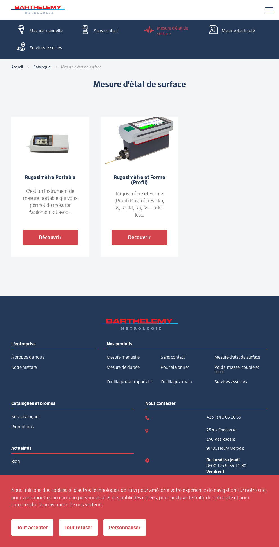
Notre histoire (24, 367)
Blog (15, 461)
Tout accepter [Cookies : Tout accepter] (32, 527)
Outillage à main (176, 382)
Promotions (22, 427)
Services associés (38, 47)
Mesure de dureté (230, 30)
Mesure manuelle (38, 30)
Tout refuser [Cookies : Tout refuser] (78, 527)
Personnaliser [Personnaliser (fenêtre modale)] (124, 527)
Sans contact (98, 30)
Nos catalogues (25, 416)
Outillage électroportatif (129, 382)
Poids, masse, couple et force (237, 369)
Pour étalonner (175, 367)
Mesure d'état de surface (165, 30)
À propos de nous (27, 357)
